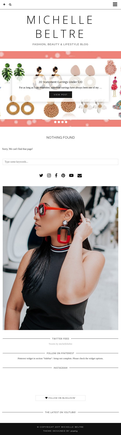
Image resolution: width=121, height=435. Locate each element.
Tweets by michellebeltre (60, 343)
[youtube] (71, 175)
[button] (116, 5)
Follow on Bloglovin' (60, 398)
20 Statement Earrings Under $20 (60, 82)
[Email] (79, 175)
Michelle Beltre (60, 26)
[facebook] (56, 175)
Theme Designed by (60, 431)
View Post (60, 94)
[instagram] (49, 175)
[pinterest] (63, 175)
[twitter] (41, 175)
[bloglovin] (4, 4)
